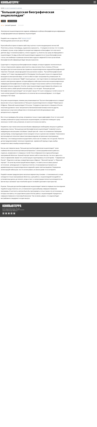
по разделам (12, 8)
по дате (7, 8)
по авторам (19, 8)
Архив (3, 21)
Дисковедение (12, 21)
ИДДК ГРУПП (26, 38)
